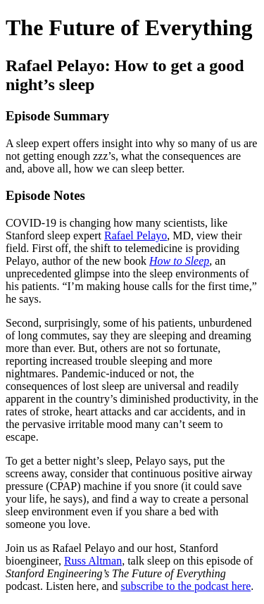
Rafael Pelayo (135, 235)
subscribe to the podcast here (186, 586)
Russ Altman (93, 561)
